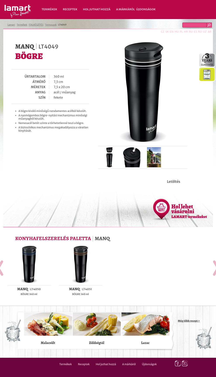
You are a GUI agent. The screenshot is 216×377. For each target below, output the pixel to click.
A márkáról (125, 9)
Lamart (17, 11)
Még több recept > (189, 320)
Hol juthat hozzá (97, 9)
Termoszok (51, 24)
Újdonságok (146, 9)
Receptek (70, 9)
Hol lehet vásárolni (189, 211)
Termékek (49, 9)
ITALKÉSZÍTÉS (36, 24)
